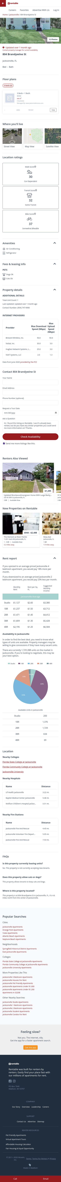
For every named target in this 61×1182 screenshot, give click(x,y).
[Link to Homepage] (13, 3)
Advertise (32, 1121)
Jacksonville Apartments (12, 927)
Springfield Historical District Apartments (20, 948)
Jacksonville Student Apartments (16, 1011)
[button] (30, 23)
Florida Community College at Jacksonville (22, 766)
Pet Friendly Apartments (16, 1135)
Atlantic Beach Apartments (14, 936)
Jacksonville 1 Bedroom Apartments (17, 1005)
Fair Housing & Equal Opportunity (20, 1148)
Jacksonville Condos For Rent (15, 1014)
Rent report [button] (29, 558)
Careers (12, 10)
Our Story (16, 1107)
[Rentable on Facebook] (11, 1082)
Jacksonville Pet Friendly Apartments (18, 983)
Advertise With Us (40, 10)
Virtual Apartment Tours (16, 1139)
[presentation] (57, 482)
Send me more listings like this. (20, 443)
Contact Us (21, 1121)
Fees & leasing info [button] (29, 264)
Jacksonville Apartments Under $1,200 (18, 989)
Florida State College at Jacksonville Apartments (22, 961)
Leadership (36, 1107)
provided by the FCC (28, 362)
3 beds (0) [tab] (8, 85)
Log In (56, 10)
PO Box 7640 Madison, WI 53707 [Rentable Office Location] (17, 1087)
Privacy (53, 1158)
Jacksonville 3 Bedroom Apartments (17, 977)
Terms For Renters (40, 1158)
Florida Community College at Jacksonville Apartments (25, 964)
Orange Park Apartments (13, 930)
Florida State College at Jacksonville (19, 762)
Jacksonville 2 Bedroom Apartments (17, 1008)
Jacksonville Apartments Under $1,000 (18, 986)
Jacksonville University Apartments (17, 967)
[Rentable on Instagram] (15, 1082)
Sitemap (40, 1121)
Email (45, 1178)
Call (15, 1178)
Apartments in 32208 (11, 992)
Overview (26, 1107)
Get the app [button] (30, 1047)
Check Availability (30, 436)
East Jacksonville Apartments (14, 952)
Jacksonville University (13, 771)
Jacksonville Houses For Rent (14, 980)
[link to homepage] (30, 1064)
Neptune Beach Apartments (14, 939)
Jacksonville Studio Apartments (15, 1002)
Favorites (24, 10)
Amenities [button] (29, 243)
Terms (28, 1158)
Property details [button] (29, 290)
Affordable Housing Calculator (18, 1144)
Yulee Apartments (10, 933)
